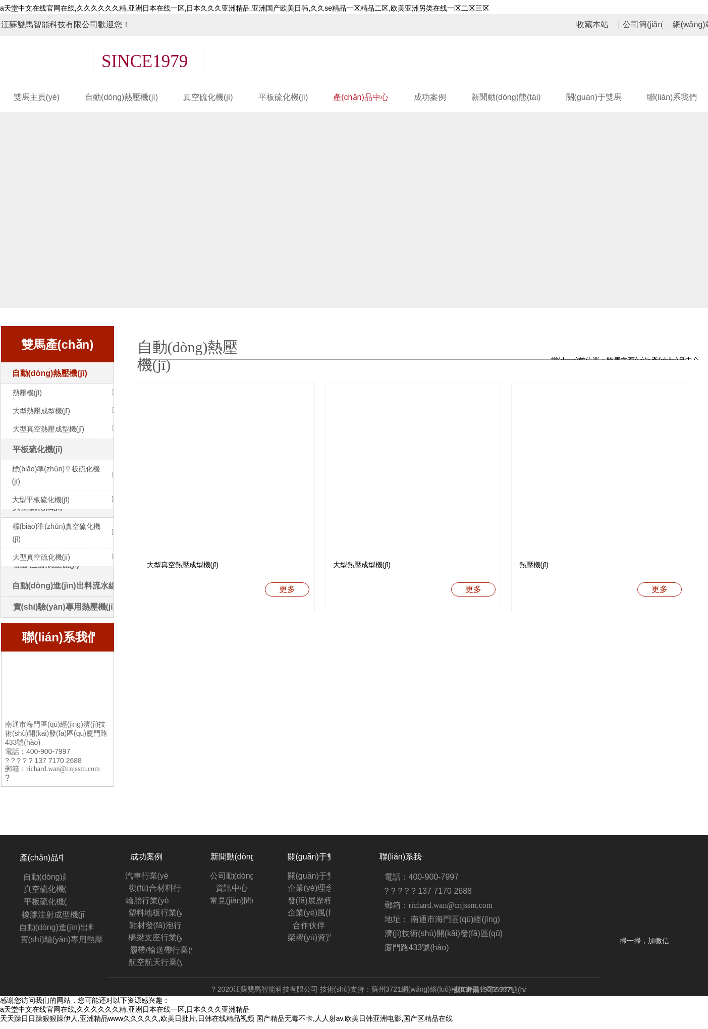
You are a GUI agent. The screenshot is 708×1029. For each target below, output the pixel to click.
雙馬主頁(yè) (627, 360)
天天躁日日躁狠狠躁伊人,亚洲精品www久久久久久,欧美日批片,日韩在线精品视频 (127, 1024)
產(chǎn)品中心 (675, 360)
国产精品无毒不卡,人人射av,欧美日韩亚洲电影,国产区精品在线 (354, 1024)
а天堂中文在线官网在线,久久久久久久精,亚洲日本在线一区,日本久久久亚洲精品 (125, 1015)
